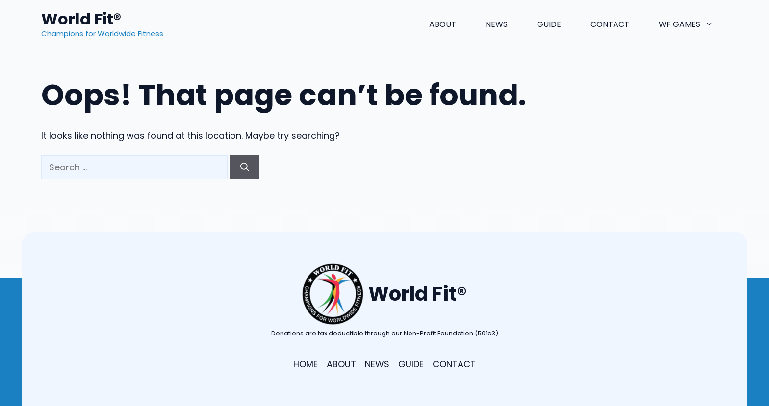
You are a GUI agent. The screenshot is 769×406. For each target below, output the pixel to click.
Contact (609, 24)
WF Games (693, 24)
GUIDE (411, 364)
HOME (305, 364)
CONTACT (454, 364)
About (442, 24)
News (497, 24)
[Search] (244, 167)
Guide (549, 24)
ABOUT (341, 364)
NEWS (377, 364)
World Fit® (81, 19)
